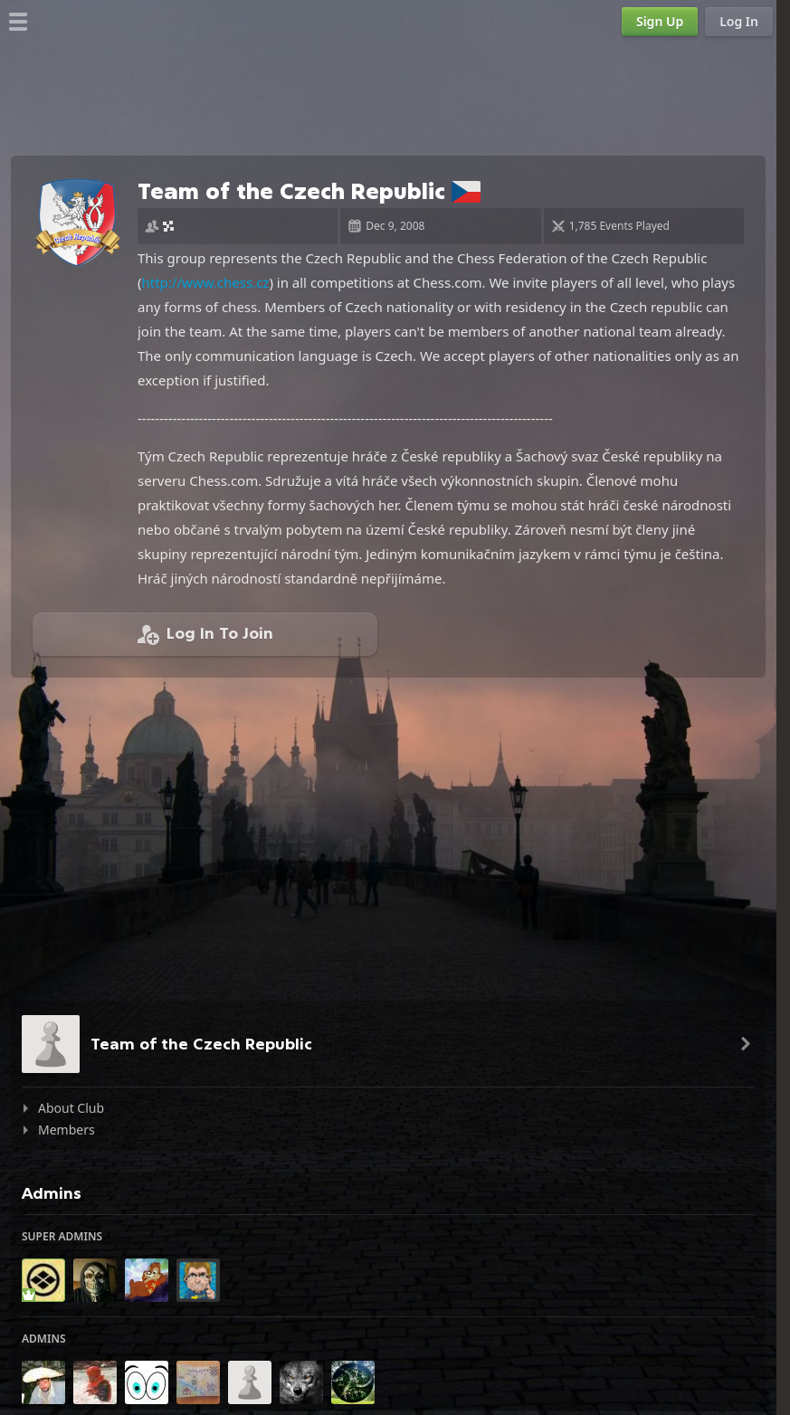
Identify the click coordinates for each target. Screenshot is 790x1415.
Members (66, 1129)
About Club (71, 1107)
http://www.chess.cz (206, 282)
